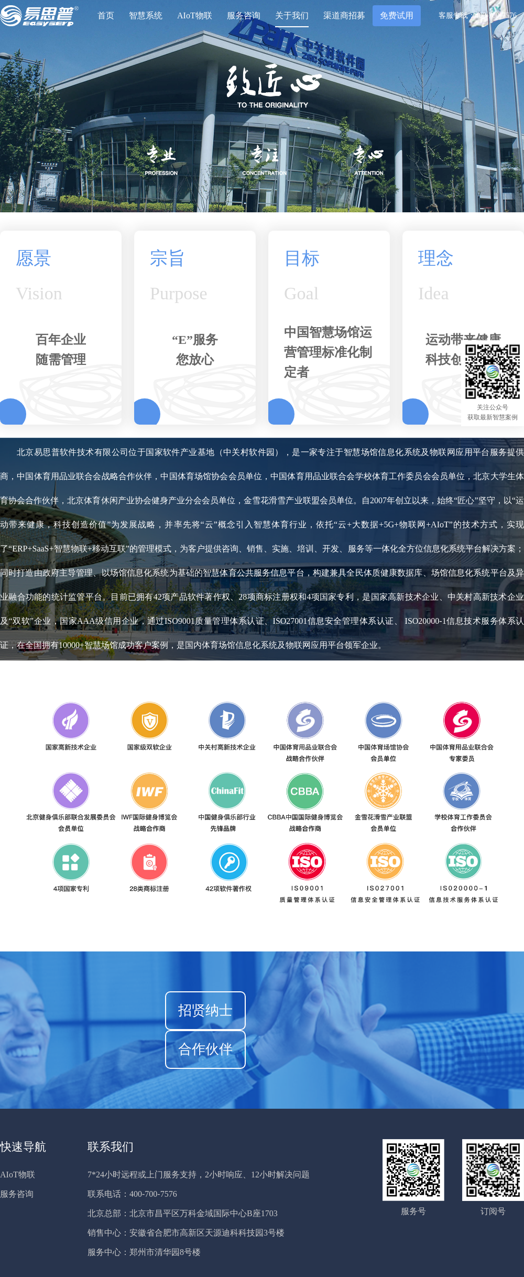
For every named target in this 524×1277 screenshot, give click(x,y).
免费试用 (396, 15)
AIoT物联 (194, 15)
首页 (105, 15)
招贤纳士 (205, 1010)
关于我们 (292, 15)
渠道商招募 (344, 15)
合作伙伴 (205, 1049)
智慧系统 (145, 15)
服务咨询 (243, 15)
